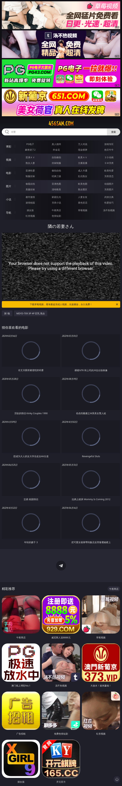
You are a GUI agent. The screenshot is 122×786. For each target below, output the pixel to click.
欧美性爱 (109, 170)
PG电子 (30, 144)
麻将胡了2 (30, 149)
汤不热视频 (109, 210)
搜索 (113, 131)
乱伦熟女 (82, 176)
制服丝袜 (30, 176)
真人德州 (56, 144)
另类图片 (109, 189)
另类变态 (109, 176)
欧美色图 (82, 183)
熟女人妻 (30, 163)
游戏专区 (109, 144)
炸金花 (56, 149)
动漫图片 (109, 183)
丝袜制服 (56, 163)
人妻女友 (82, 197)
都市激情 (30, 197)
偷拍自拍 (56, 170)
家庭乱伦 (56, 197)
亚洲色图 (56, 183)
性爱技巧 (109, 202)
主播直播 (82, 163)
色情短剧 (56, 215)
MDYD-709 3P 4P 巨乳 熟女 (30, 313)
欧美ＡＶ (82, 157)
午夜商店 (56, 210)
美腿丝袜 (30, 189)
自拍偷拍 (56, 157)
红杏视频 (30, 215)
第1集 (7, 313)
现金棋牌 (82, 149)
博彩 (8, 146)
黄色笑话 (82, 202)
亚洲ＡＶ (30, 157)
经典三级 (56, 176)
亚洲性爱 (30, 170)
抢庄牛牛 (109, 149)
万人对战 (82, 144)
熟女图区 (82, 189)
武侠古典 (109, 197)
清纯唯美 (56, 189)
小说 (8, 199)
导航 (8, 212)
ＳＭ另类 (109, 163)
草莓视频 (82, 210)
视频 (8, 160)
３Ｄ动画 (109, 157)
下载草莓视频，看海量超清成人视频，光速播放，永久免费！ (74, 304)
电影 (8, 173)
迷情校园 (30, 202)
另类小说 (56, 202)
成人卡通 (82, 170)
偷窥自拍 (30, 183)
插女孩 (30, 210)
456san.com (61, 123)
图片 (8, 186)
